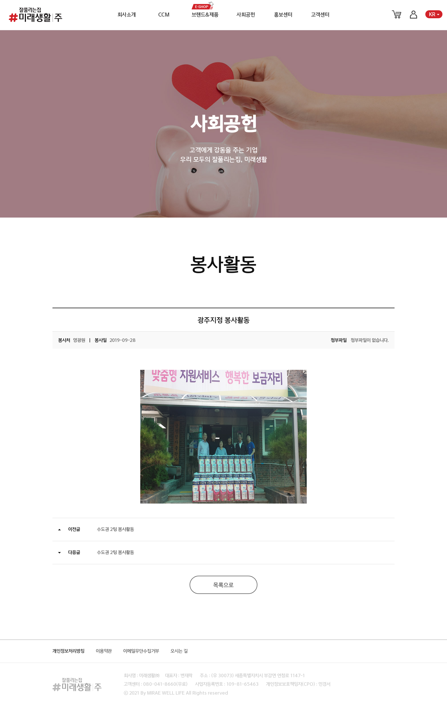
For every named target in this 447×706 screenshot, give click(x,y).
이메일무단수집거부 (141, 651)
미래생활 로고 (35, 15)
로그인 (413, 14)
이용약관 (104, 651)
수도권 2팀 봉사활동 (115, 529)
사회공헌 (246, 15)
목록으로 (223, 585)
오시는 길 (179, 651)
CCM (164, 15)
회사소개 (126, 15)
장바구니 (396, 14)
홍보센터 (283, 15)
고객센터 (320, 15)
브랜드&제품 (205, 15)
